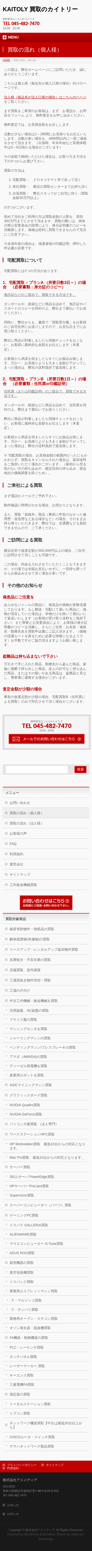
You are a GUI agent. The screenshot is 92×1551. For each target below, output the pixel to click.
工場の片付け (20, 990)
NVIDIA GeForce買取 (26, 1114)
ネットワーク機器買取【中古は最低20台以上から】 (46, 1425)
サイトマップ (20, 874)
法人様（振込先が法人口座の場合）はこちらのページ (45, 97)
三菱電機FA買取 (22, 1384)
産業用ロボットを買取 (27, 1075)
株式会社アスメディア (40, 1530)
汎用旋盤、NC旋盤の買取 (29, 1010)
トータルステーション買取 (30, 1404)
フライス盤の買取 (23, 1019)
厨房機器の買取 (22, 1263)
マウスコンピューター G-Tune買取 (36, 1244)
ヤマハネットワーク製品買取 (32, 1446)
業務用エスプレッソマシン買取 (34, 1291)
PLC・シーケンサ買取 (27, 1347)
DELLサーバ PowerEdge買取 (32, 1177)
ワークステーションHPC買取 (32, 1134)
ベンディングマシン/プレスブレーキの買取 (43, 1047)
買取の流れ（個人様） (27, 813)
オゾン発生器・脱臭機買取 (30, 1328)
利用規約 (16, 854)
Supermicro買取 (22, 1195)
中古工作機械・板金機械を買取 (34, 1001)
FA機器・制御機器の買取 (29, 1338)
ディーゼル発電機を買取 (28, 1066)
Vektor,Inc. (78, 1534)
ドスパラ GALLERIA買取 (29, 1225)
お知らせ (13, 1505)
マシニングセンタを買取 (28, 1029)
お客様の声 (18, 833)
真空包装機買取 (22, 1272)
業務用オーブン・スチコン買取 (34, 1319)
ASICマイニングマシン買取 (31, 1085)
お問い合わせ (20, 803)
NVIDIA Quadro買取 (25, 1105)
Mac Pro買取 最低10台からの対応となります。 (47, 1157)
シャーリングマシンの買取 (30, 1038)
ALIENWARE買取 (23, 1234)
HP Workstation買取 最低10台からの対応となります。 (47, 1146)
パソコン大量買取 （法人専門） (34, 1124)
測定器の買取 (20, 1394)
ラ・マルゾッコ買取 (26, 1300)
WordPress (31, 1534)
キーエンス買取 (22, 1375)
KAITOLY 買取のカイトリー (40, 9)
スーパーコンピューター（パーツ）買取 (40, 1205)
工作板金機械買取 (23, 885)
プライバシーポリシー (22, 1465)
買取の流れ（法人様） (27, 823)
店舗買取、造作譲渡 (25, 970)
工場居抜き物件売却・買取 (30, 980)
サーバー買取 (20, 1167)
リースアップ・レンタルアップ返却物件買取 (44, 949)
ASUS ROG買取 (22, 1253)
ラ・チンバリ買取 (24, 1310)
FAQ (13, 844)
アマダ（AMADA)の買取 (28, 1057)
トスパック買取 (22, 1282)
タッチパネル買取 (23, 1357)
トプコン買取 (20, 1413)
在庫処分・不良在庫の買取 (30, 960)
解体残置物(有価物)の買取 (30, 939)
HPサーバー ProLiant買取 (29, 1186)
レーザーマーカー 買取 (27, 1366)
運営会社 (16, 864)
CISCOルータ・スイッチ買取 (32, 1437)
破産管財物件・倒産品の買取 (32, 929)
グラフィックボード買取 (28, 1095)
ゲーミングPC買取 (24, 1215)
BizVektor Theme (54, 1534)
